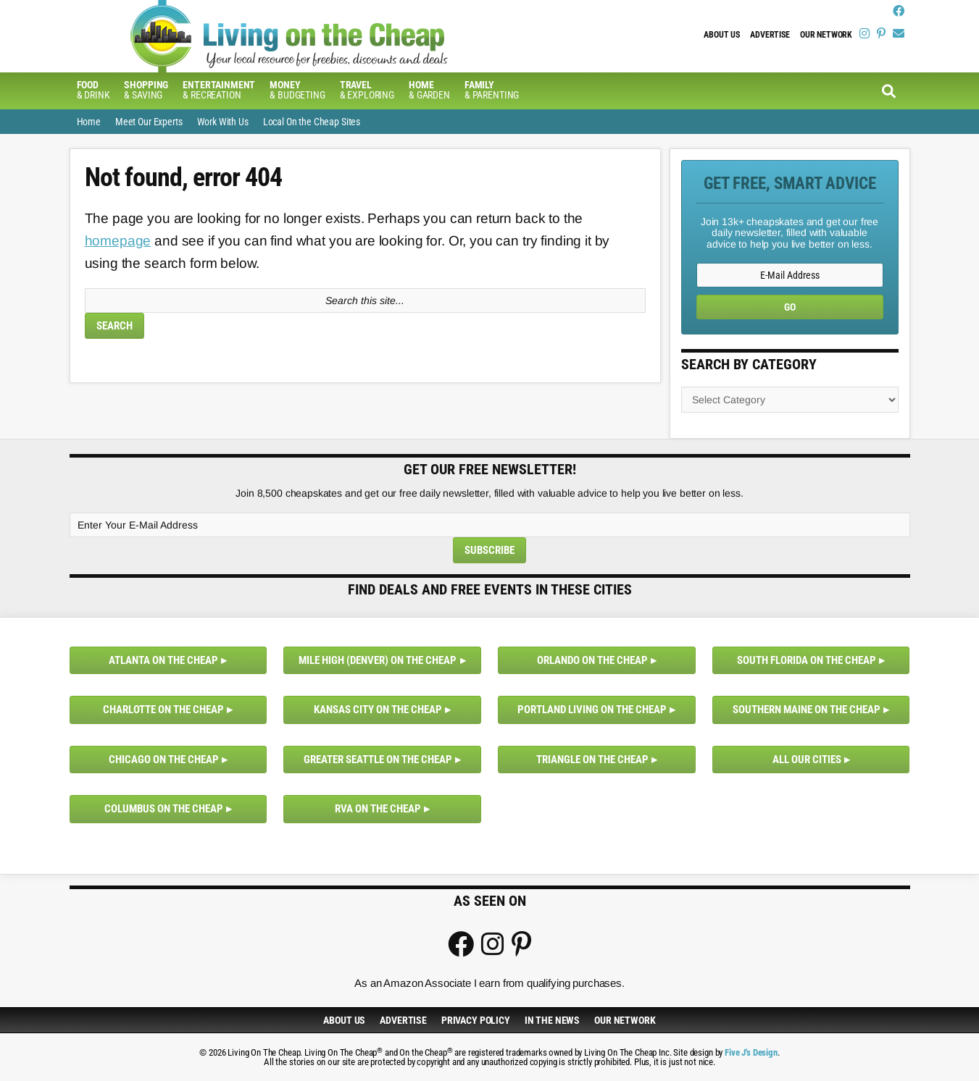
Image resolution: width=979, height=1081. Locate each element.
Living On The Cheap (312, 36)
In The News (552, 1020)
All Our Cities (806, 759)
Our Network (826, 35)
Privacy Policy (475, 1020)
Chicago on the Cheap (164, 759)
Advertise (770, 35)
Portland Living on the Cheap (592, 709)
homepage (118, 240)
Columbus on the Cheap (163, 808)
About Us (722, 35)
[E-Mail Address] (789, 275)
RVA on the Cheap (378, 808)
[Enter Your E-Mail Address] (490, 525)
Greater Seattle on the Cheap (378, 759)
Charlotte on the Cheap (163, 709)
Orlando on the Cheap (592, 660)
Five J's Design (751, 1052)
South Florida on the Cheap (806, 660)
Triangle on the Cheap (592, 759)
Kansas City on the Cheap (378, 709)
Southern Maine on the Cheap (806, 709)
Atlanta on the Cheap (163, 660)
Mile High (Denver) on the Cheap (378, 660)
